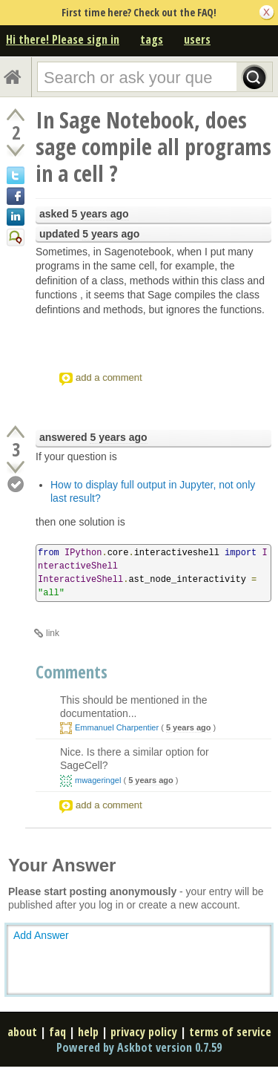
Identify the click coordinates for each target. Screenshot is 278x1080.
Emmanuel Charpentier (117, 727)
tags (151, 39)
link (52, 633)
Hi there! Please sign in (62, 39)
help (88, 1032)
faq (57, 1032)
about (22, 1032)
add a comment (109, 377)
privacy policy (143, 1032)
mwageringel (98, 780)
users (197, 39)
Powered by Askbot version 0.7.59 (139, 1047)
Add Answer (41, 935)
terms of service (230, 1032)
